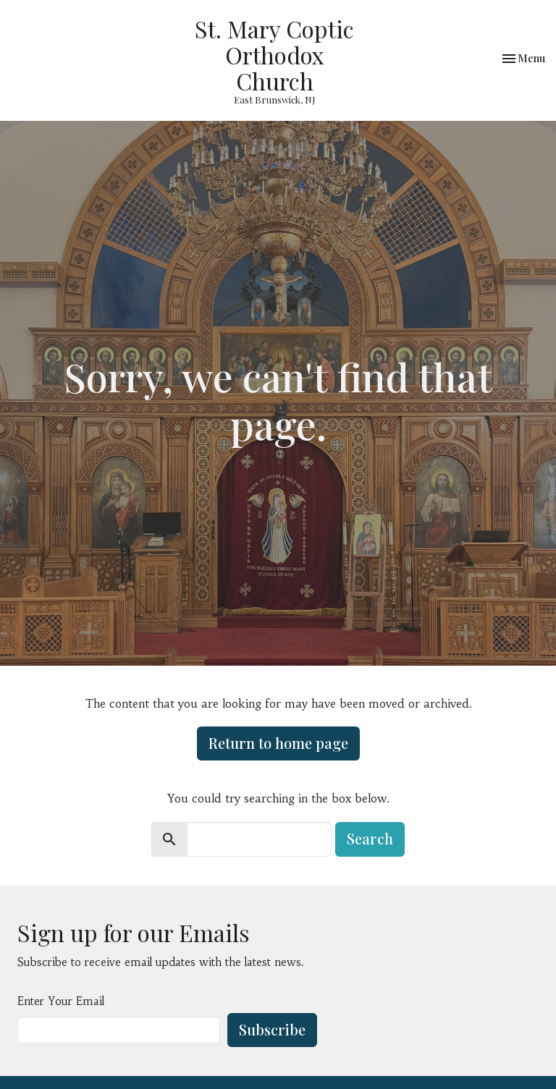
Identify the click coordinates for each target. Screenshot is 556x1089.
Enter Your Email (60, 1001)
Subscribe (272, 1029)
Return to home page (278, 743)
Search (370, 838)
